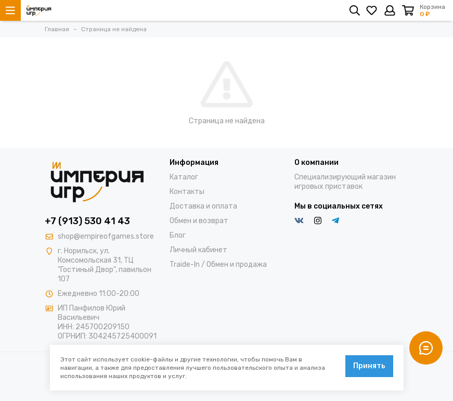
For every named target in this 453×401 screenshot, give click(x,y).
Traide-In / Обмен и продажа (218, 264)
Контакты (187, 191)
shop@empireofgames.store (106, 236)
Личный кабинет (198, 249)
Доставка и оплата (203, 206)
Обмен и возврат (199, 220)
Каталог (184, 177)
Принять (369, 365)
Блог (178, 235)
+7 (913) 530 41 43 (87, 221)
